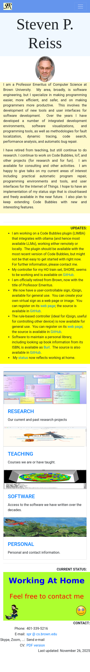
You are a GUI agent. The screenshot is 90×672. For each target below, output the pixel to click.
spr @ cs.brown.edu (41, 634)
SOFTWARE (21, 496)
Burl (47, 347)
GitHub (68, 275)
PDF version (35, 645)
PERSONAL (21, 544)
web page (47, 306)
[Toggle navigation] (80, 6)
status (23, 358)
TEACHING (20, 454)
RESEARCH (21, 411)
